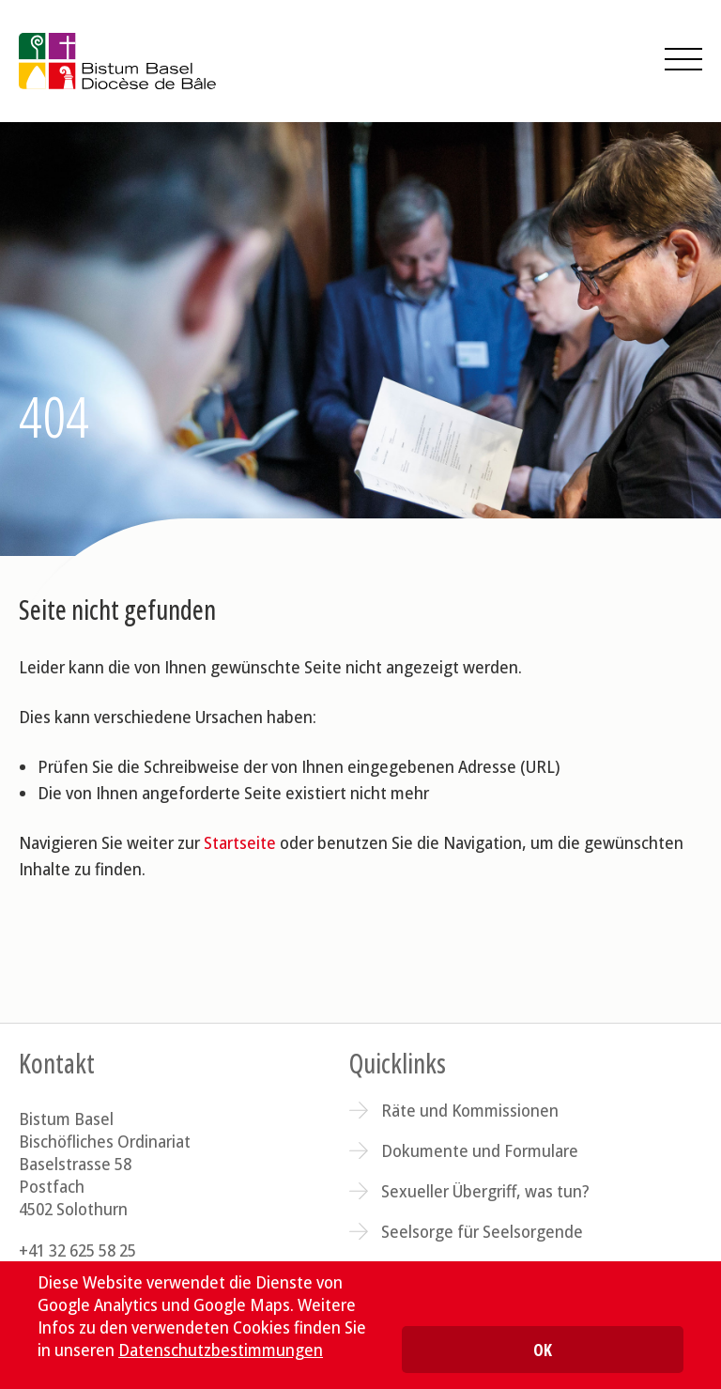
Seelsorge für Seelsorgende (482, 1231)
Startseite (240, 842)
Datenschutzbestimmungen (220, 1349)
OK (542, 1349)
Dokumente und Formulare (479, 1150)
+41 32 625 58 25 (77, 1250)
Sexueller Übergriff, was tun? (485, 1191)
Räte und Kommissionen (470, 1110)
